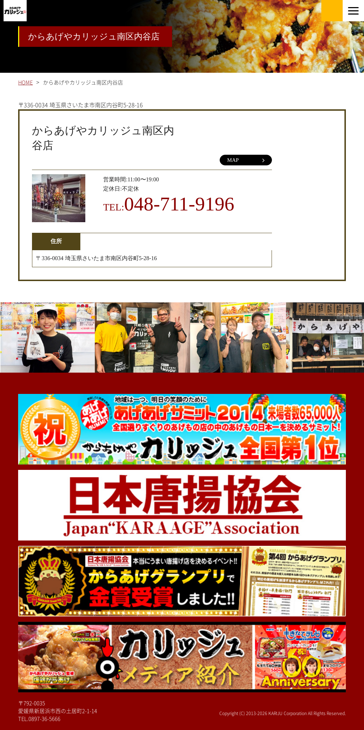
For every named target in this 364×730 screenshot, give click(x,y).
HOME (25, 82)
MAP (245, 160)
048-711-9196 (179, 204)
